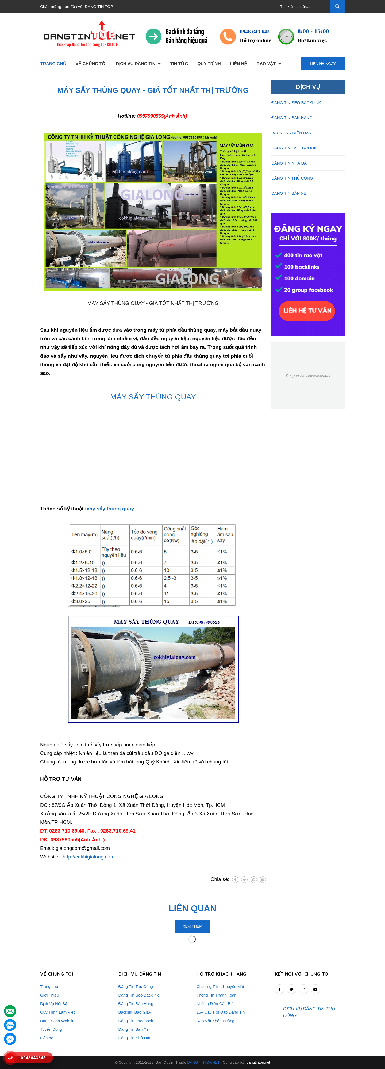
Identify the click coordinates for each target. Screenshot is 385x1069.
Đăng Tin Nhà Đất (134, 1038)
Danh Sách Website (57, 1020)
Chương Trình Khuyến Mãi (220, 986)
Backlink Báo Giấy (134, 1012)
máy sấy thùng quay (109, 508)
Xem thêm (192, 926)
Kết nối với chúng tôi (302, 974)
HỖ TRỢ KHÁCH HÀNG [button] (222, 974)
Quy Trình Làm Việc (57, 1012)
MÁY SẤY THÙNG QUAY (153, 397)
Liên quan (193, 908)
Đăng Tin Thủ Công (135, 986)
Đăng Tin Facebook (135, 1020)
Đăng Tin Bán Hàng (135, 1003)
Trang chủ (49, 986)
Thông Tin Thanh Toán (217, 995)
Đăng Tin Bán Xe (133, 1029)
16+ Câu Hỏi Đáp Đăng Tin (221, 1012)
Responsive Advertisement (308, 375)
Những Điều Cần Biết (216, 1003)
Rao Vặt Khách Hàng (215, 1020)
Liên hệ (46, 1038)
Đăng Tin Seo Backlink (138, 995)
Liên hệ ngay (323, 64)
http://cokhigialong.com (88, 857)
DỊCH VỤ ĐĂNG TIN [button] (139, 974)
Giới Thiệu (49, 995)
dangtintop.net (258, 1062)
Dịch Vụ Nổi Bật (54, 1003)
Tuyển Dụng (51, 1029)
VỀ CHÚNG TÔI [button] (56, 974)
